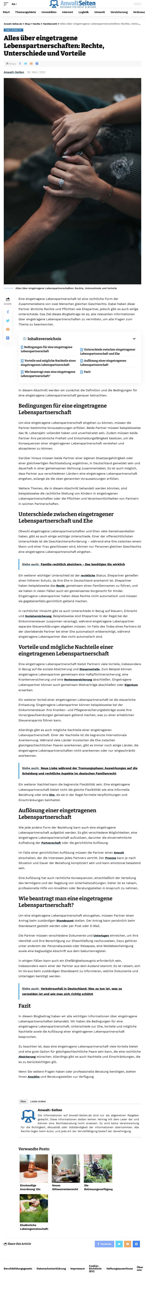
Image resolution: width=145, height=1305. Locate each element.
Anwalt (119, 861)
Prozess (111, 866)
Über (23, 1109)
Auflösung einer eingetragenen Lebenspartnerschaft (106, 366)
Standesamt (65, 928)
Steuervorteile (90, 677)
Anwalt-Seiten (14, 72)
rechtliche (88, 584)
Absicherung (28, 1064)
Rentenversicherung (79, 688)
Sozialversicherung (39, 624)
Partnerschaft (51, 851)
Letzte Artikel (38, 1109)
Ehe (52, 803)
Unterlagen (101, 943)
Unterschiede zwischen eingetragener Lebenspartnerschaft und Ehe (107, 352)
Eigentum (132, 693)
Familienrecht (13, 30)
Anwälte (34, 1084)
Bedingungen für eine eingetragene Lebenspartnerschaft (49, 349)
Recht (60, 594)
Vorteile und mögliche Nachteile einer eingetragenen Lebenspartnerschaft (47, 368)
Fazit (89, 379)
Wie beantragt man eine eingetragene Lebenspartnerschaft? (47, 381)
